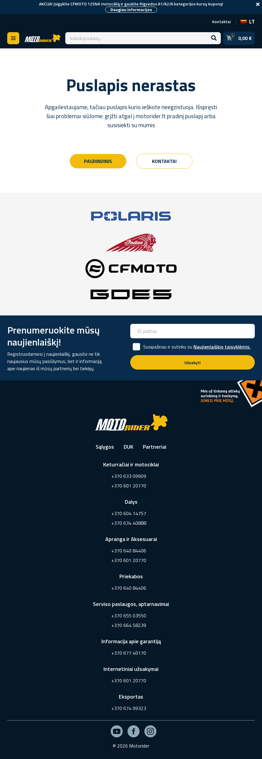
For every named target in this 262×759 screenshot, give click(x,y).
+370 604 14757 (128, 513)
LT (248, 21)
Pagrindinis (98, 161)
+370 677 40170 (128, 652)
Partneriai (154, 447)
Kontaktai (221, 21)
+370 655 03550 (128, 615)
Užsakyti (192, 362)
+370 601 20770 (128, 485)
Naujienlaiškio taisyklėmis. (222, 346)
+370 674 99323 (128, 708)
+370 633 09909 (128, 476)
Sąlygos (105, 447)
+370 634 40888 (128, 523)
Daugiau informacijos (131, 10)
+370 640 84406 (128, 550)
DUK (128, 447)
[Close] (258, 4)
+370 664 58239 (128, 625)
